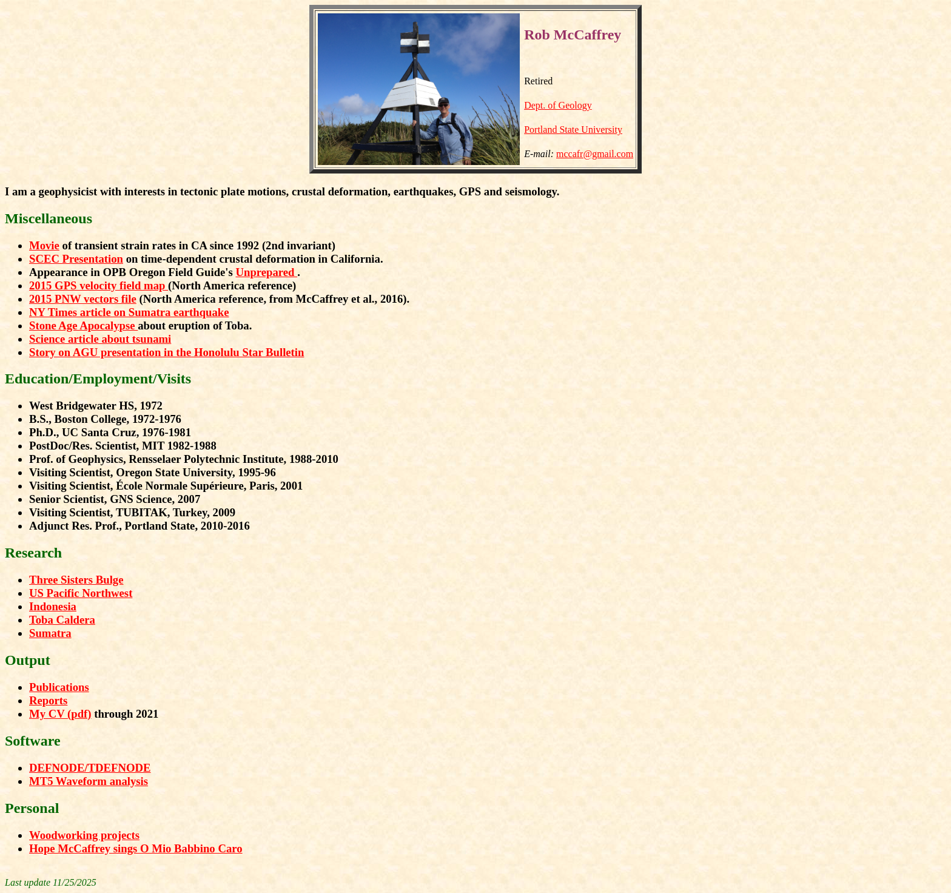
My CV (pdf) (60, 713)
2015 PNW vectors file (82, 298)
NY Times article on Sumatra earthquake (129, 312)
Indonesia (52, 606)
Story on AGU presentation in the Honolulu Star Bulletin (166, 352)
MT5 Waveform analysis (88, 781)
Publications (59, 687)
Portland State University (573, 129)
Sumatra (50, 633)
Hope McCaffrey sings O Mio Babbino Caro (136, 848)
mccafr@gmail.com (594, 154)
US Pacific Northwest (80, 593)
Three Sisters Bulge (76, 579)
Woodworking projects (84, 835)
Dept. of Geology (558, 105)
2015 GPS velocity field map (98, 285)
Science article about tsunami (100, 338)
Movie (44, 245)
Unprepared (266, 272)
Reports (48, 700)
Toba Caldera (62, 619)
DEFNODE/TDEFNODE (90, 767)
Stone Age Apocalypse (83, 325)
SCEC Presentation (76, 258)
